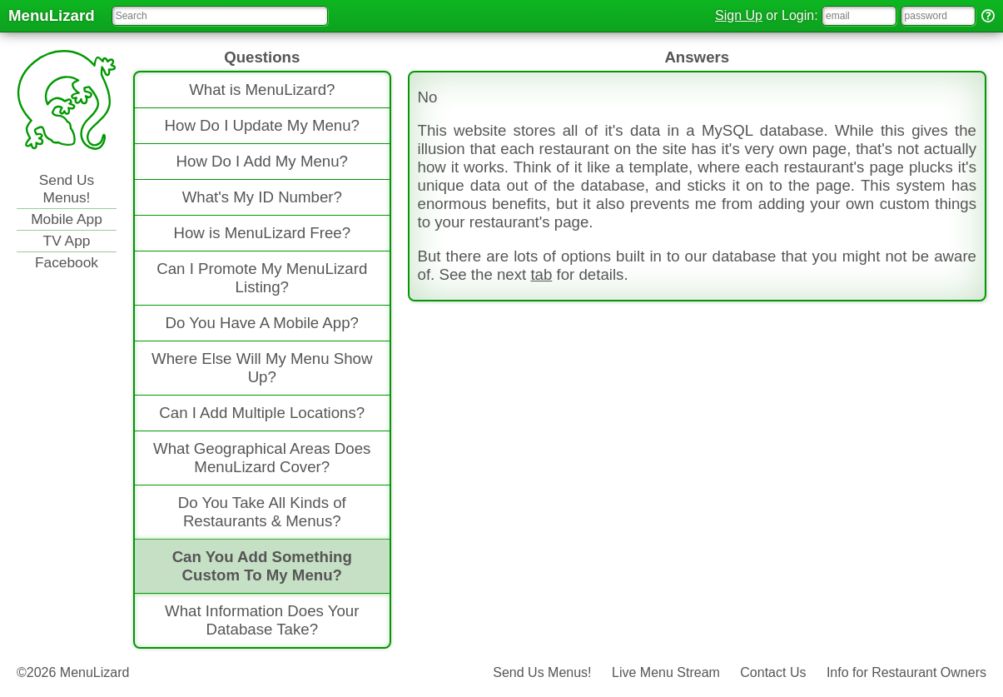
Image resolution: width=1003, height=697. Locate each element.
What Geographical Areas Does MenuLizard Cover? (261, 457)
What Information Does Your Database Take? (262, 620)
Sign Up (738, 15)
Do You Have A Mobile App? (262, 322)
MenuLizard (51, 15)
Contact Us (773, 672)
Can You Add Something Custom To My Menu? (262, 566)
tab (541, 274)
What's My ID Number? (262, 197)
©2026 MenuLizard (73, 672)
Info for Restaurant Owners (906, 672)
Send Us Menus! (66, 189)
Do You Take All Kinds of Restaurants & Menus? (262, 512)
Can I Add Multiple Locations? (262, 412)
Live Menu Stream (666, 672)
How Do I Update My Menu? (262, 125)
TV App (67, 240)
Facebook (66, 262)
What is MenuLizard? (262, 89)
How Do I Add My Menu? (262, 161)
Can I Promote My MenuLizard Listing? (261, 278)
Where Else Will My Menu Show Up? (261, 368)
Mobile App (66, 219)
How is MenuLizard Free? (261, 232)
